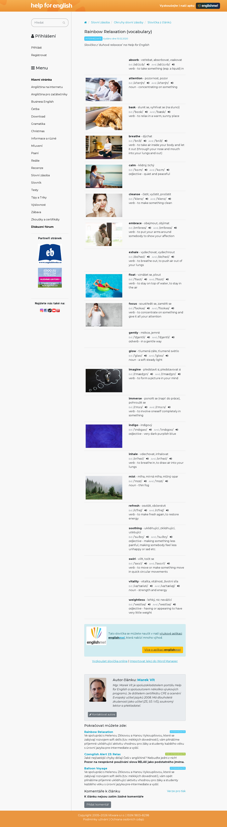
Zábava (36, 212)
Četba (35, 109)
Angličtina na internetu (47, 87)
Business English (42, 101)
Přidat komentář (98, 804)
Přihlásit (36, 47)
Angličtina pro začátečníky (49, 94)
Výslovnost (38, 204)
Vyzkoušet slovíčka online (110, 661)
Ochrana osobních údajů (127, 819)
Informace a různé (43, 138)
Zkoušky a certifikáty (45, 219)
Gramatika (38, 123)
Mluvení (37, 145)
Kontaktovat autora (102, 714)
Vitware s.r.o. (116, 815)
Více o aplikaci (162, 649)
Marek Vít (146, 680)
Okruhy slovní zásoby (128, 22)
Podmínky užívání (95, 819)
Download (38, 116)
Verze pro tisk (176, 791)
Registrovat (39, 55)
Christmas (37, 131)
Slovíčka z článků (159, 22)
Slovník (36, 182)
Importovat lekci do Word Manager (154, 661)
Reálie (35, 160)
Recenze (37, 168)
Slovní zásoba (40, 175)
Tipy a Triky (39, 197)
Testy (34, 190)
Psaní (35, 153)
